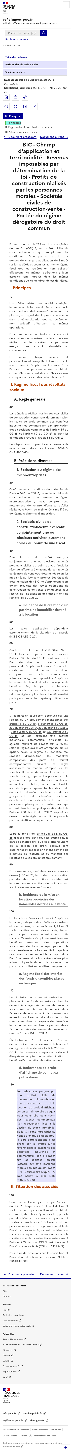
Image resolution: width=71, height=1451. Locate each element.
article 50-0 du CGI (23, 493)
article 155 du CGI (22, 598)
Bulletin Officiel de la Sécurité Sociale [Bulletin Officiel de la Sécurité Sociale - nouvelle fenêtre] (21, 1344)
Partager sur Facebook (6, 106)
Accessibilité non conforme (16, 1429)
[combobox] (22, 33)
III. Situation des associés (21, 132)
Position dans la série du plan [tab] (22, 64)
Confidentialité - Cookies (15, 1435)
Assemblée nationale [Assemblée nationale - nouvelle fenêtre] (13, 1339)
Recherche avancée (17, 39)
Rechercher (43, 33)
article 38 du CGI (49, 438)
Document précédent (22, 137)
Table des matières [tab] (16, 57)
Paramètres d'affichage (44, 1435)
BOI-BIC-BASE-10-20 (23, 636)
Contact (7, 1296)
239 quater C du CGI (24, 732)
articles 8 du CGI (20, 724)
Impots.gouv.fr (10, 1371)
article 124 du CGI (32, 1033)
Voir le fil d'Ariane (11, 45)
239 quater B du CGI (51, 728)
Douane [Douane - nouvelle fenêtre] (6, 1355)
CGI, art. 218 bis (50, 1246)
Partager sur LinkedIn (25, 106)
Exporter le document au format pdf (6, 97)
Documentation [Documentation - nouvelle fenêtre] (10, 1320)
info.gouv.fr (10, 1413)
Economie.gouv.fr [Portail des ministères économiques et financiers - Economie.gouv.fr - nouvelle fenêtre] (11, 1366)
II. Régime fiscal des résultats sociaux (28, 127)
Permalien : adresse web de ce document (25, 97)
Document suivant (52, 137)
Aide (5, 1291)
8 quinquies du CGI (51, 724)
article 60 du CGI (37, 434)
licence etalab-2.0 (11, 1446)
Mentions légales (40, 1429)
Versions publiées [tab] (15, 72)
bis (56, 650)
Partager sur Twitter (15, 106)
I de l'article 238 (39, 650)
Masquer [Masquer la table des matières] (14, 116)
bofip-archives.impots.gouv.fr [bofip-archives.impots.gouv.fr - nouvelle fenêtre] (17, 1325)
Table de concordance (14, 1315)
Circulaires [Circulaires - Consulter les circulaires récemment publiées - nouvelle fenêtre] (8, 1350)
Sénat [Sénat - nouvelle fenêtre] (5, 1376)
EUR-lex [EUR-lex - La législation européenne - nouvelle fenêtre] (6, 1360)
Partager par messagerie (34, 106)
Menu (66, 4)
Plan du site (56, 1429)
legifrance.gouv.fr (13, 1420)
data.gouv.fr (37, 1420)
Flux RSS (7, 1309)
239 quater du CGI (21, 728)
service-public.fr (33, 1413)
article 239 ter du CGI (26, 658)
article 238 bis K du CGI (30, 812)
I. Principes (14, 123)
